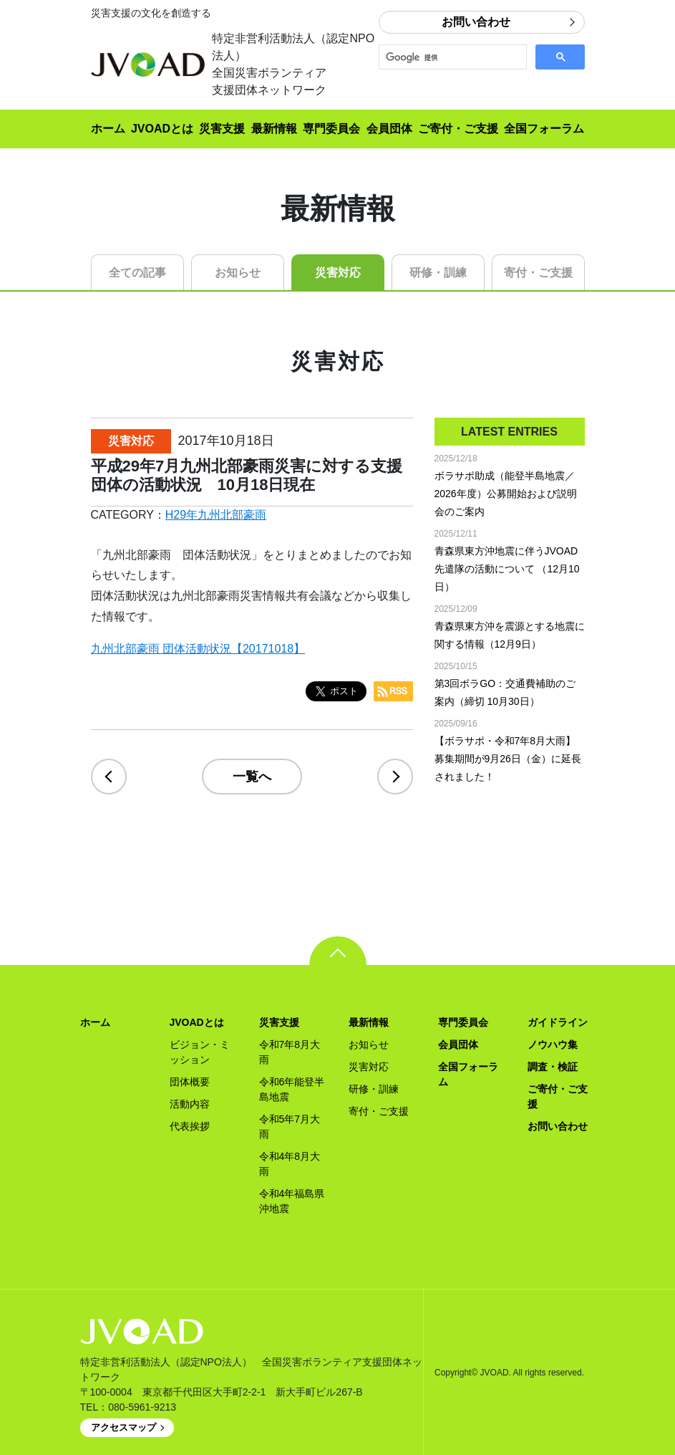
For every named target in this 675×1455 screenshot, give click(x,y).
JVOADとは (162, 129)
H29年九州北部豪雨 (215, 515)
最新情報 (274, 129)
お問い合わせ (476, 22)
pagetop (337, 950)
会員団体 (389, 129)
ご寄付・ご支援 (458, 129)
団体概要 (190, 1081)
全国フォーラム (544, 129)
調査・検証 (553, 1066)
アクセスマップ (123, 1427)
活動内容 (190, 1104)
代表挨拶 (190, 1126)
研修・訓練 (438, 272)
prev (109, 776)
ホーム (108, 129)
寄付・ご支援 (538, 272)
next (395, 776)
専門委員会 (331, 129)
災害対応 (338, 272)
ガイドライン (558, 1022)
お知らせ (238, 272)
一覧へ (252, 776)
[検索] (451, 57)
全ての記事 (137, 272)
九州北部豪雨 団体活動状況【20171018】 (198, 649)
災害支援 (222, 129)
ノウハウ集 (553, 1044)
